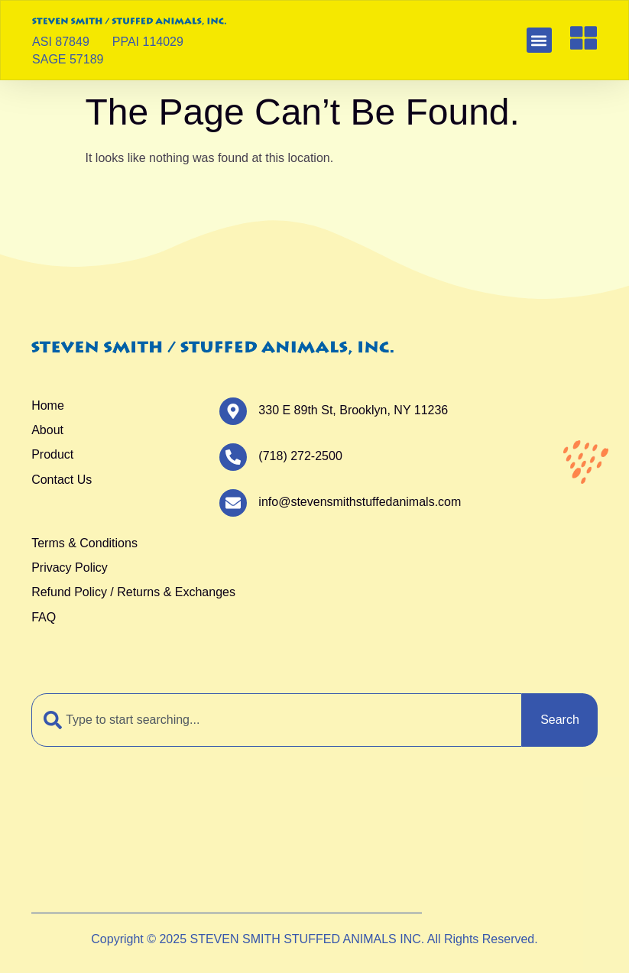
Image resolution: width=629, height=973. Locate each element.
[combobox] (276, 720)
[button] (539, 40)
